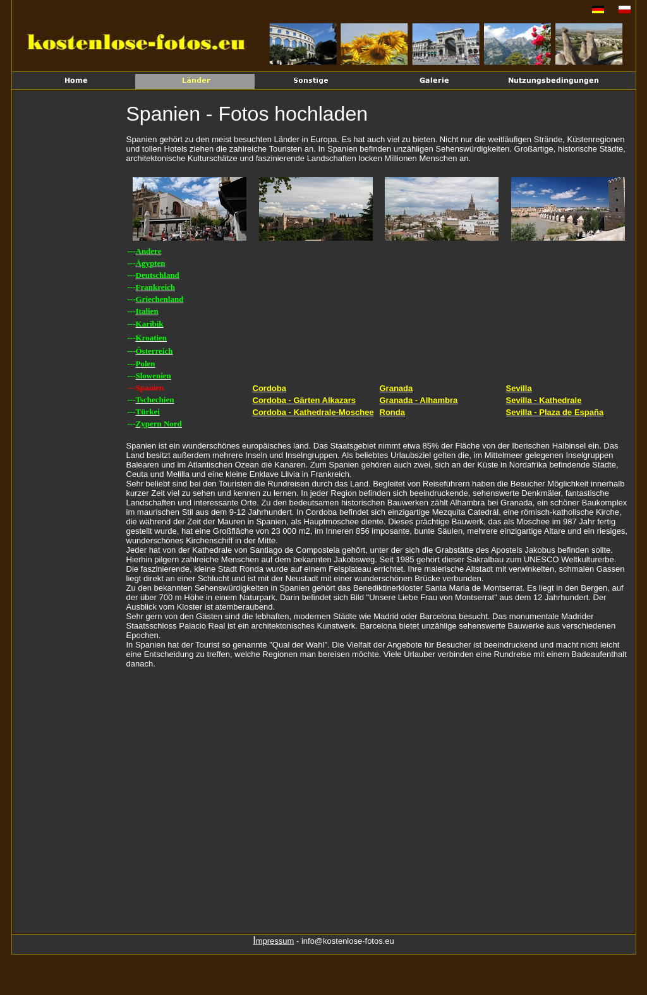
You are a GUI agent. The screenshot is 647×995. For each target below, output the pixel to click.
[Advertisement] (71, 300)
